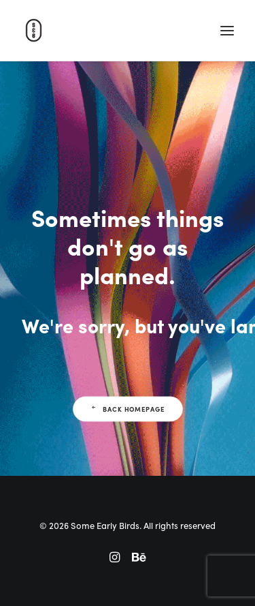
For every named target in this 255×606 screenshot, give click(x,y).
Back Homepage (127, 409)
